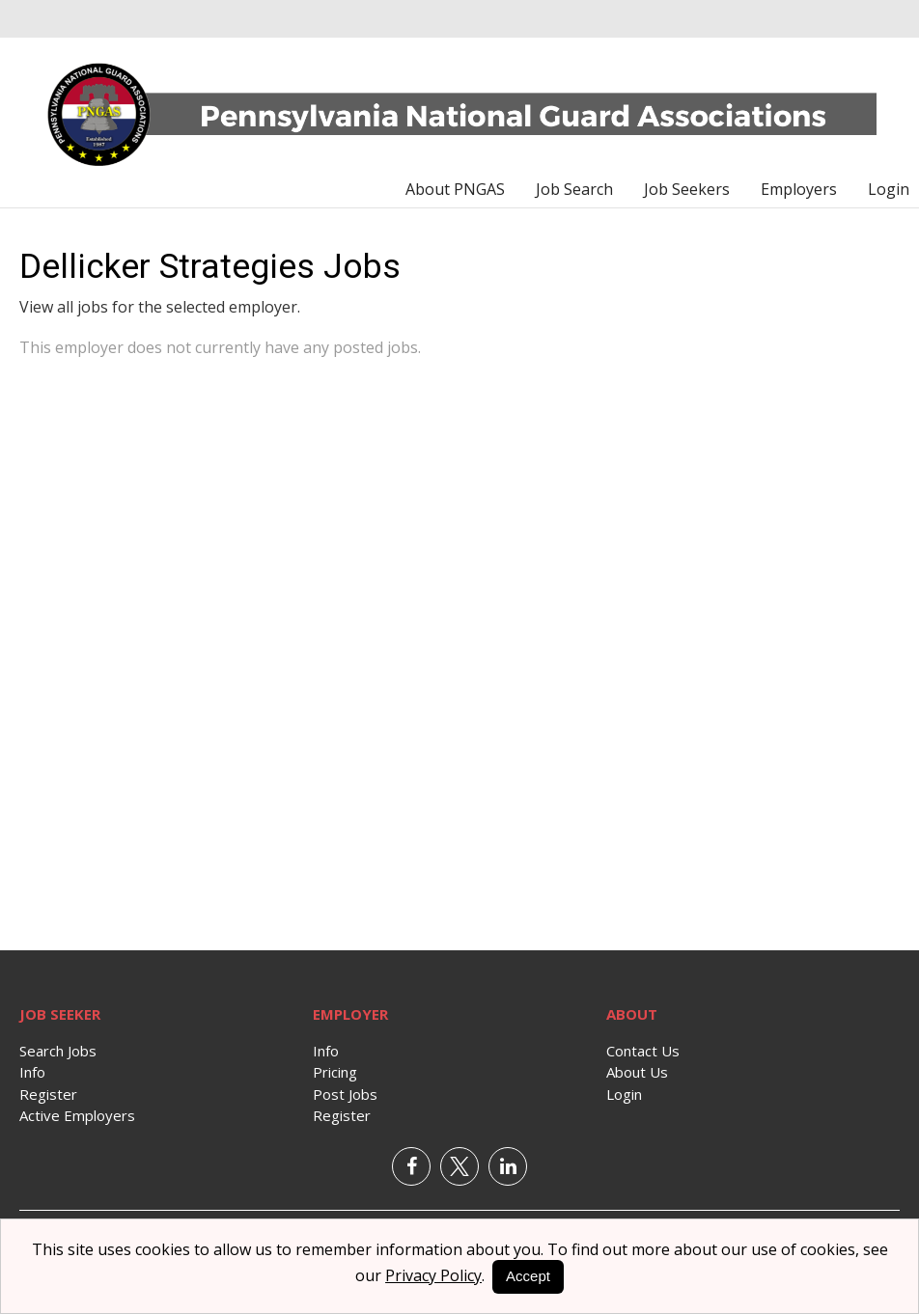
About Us (637, 1071)
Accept (528, 1276)
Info (32, 1071)
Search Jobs (58, 1050)
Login (888, 189)
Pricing (335, 1071)
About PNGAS (455, 189)
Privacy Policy (433, 1275)
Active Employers (77, 1115)
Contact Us (643, 1050)
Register (48, 1094)
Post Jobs (345, 1094)
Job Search (574, 189)
